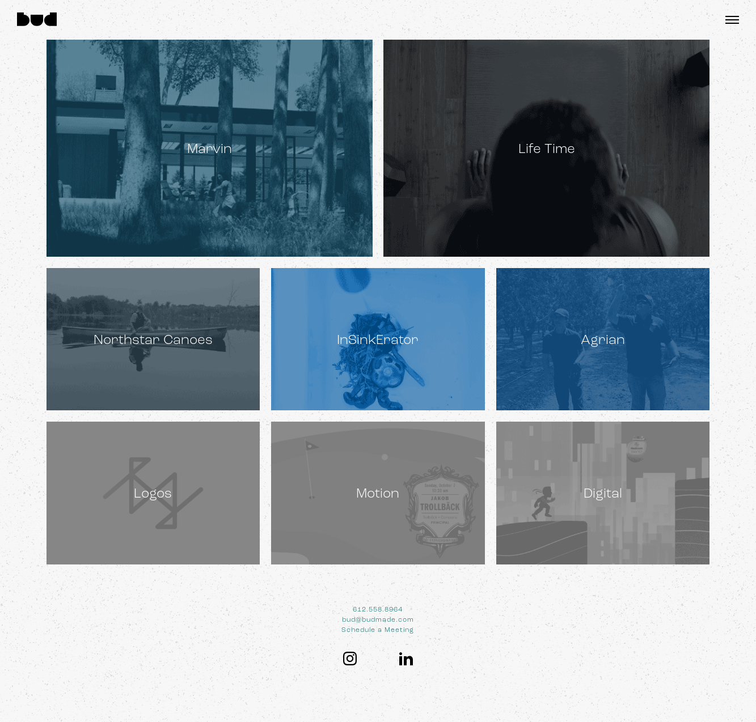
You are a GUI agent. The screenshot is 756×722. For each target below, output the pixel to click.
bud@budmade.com (378, 619)
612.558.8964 (378, 609)
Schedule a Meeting (377, 630)
